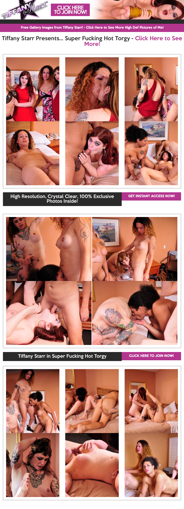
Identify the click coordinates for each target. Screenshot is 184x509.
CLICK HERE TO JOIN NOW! (151, 356)
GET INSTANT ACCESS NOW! (151, 196)
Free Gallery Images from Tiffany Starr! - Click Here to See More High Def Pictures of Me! (92, 27)
